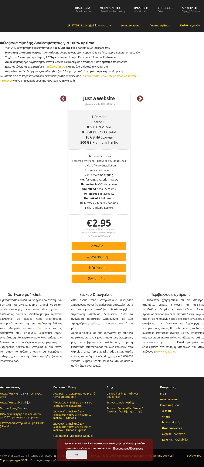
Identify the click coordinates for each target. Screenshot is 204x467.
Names (172, 428)
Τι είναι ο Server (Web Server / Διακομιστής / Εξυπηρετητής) (125, 410)
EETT (57, 455)
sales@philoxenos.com (89, 25)
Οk (76, 454)
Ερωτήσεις (173, 433)
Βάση (160, 25)
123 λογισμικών (55, 66)
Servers (141, 9)
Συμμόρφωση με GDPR (14, 460)
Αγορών (190, 25)
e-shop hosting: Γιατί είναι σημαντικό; (122, 395)
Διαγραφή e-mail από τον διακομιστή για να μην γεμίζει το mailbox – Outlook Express (72, 427)
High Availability (175, 439)
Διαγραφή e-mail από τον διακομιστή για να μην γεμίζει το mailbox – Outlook (72, 414)
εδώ (39, 328)
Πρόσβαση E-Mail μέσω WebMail (73, 435)
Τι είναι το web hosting (120, 402)
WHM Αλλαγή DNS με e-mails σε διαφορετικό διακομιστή (72, 404)
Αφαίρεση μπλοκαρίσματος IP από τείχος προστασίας (74, 395)
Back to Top (194, 455)
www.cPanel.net (166, 351)
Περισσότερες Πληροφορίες (128, 448)
